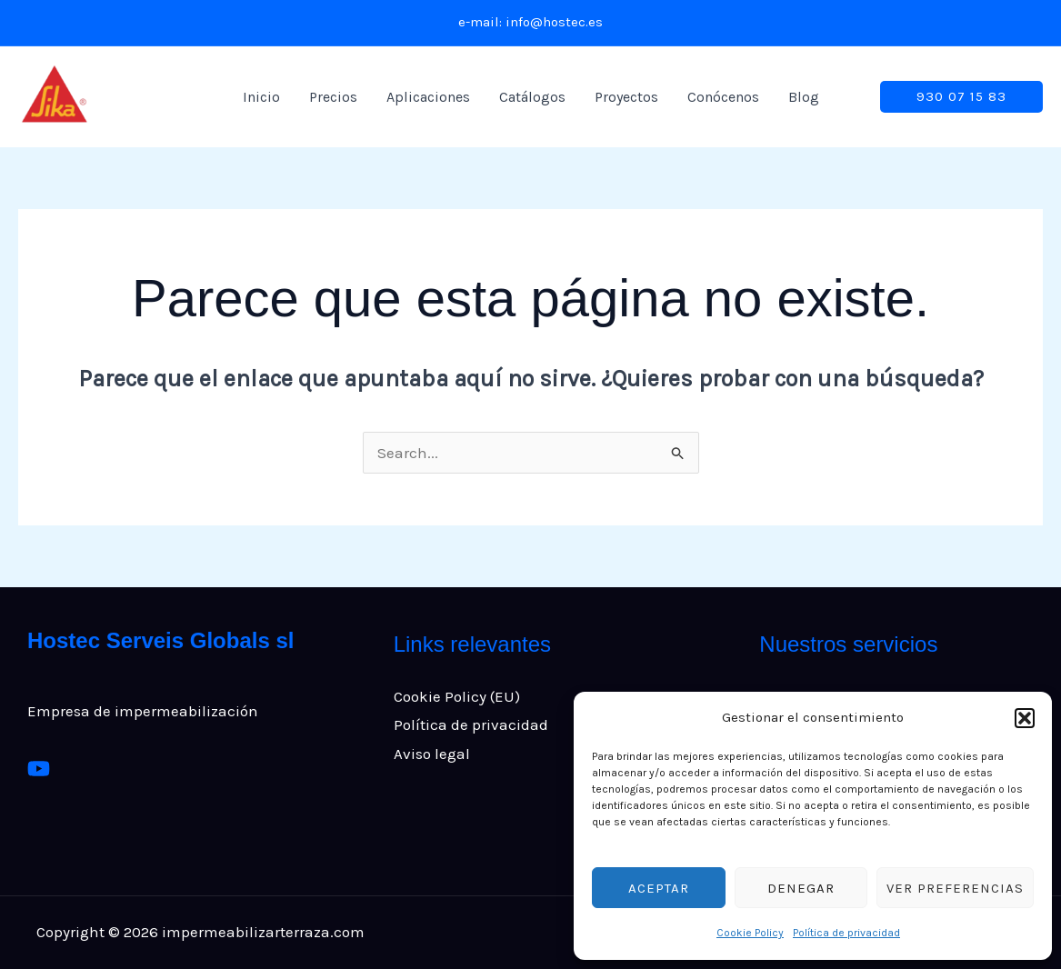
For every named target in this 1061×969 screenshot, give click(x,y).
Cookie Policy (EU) (457, 696)
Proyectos (626, 96)
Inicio (261, 96)
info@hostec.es (554, 22)
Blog (803, 96)
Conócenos (723, 96)
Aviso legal (432, 753)
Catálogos (532, 96)
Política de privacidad (846, 932)
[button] (1025, 718)
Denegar (801, 888)
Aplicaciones (428, 96)
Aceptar (658, 888)
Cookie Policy (750, 932)
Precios (333, 96)
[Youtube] (38, 768)
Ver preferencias (955, 888)
